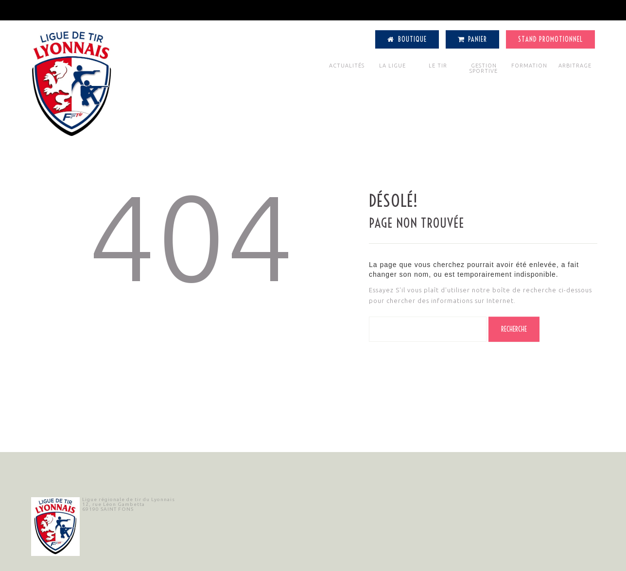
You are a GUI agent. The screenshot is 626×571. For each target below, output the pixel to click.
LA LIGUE (392, 65)
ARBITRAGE (574, 65)
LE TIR (438, 65)
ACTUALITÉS (347, 65)
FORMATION (529, 65)
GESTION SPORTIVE (484, 68)
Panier (472, 39)
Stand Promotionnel (550, 39)
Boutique (407, 39)
